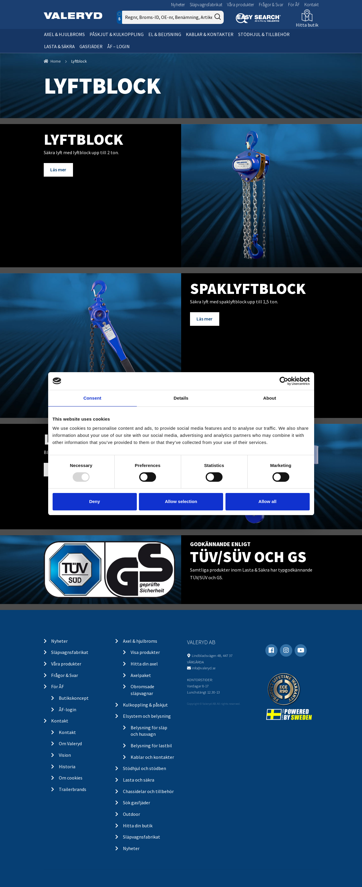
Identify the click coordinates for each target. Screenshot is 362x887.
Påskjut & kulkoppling (117, 34)
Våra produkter (240, 4)
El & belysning (164, 34)
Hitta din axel (144, 664)
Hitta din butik (137, 826)
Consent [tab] (92, 397)
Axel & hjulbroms (64, 34)
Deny (94, 501)
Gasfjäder (91, 46)
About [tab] (269, 397)
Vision (65, 755)
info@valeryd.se (203, 667)
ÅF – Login (118, 46)
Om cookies (70, 778)
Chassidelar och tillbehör (148, 791)
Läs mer (58, 169)
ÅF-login (67, 709)
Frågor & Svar (271, 4)
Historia (67, 766)
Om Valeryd (70, 743)
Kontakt (311, 4)
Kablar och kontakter (152, 757)
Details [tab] (181, 397)
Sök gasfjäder (136, 802)
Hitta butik (307, 25)
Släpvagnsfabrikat (206, 4)
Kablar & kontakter (209, 34)
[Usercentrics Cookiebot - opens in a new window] (284, 380)
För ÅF (294, 4)
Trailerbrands (72, 789)
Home (56, 61)
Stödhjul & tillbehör (264, 34)
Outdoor (131, 814)
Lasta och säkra (138, 780)
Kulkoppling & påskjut (145, 705)
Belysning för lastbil (151, 745)
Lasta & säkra (59, 46)
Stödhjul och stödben (144, 768)
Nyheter (178, 4)
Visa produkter (145, 652)
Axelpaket (141, 675)
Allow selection (181, 501)
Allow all (268, 501)
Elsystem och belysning (147, 716)
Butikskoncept (74, 698)
